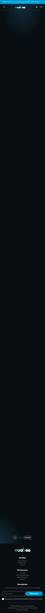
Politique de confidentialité (28, 608)
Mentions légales (22, 610)
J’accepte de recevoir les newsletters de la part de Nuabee (24, 599)
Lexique (22, 579)
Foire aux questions (22, 575)
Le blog (22, 573)
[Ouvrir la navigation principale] (4, 7)
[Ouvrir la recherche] (37, 7)
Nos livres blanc (22, 577)
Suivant (27, 537)
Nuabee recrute (13, 608)
